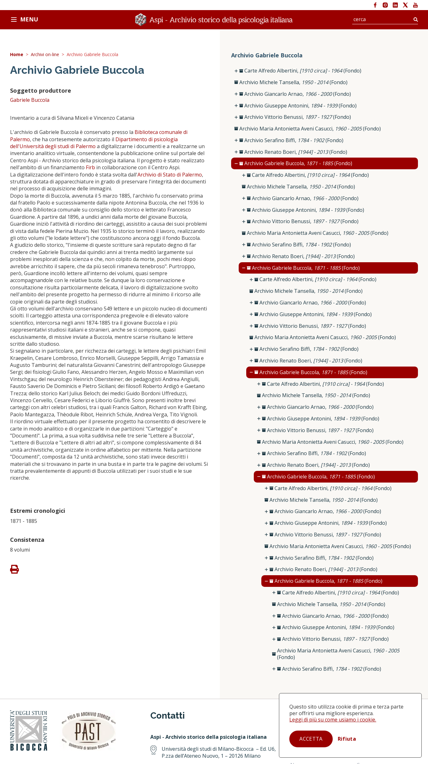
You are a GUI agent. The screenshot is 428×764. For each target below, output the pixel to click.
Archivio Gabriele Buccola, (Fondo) (298, 163)
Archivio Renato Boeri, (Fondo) (295, 152)
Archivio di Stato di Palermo (169, 174)
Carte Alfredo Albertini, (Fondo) (302, 70)
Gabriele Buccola (29, 100)
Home (16, 54)
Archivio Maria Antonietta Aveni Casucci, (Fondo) (310, 128)
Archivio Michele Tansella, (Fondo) (293, 82)
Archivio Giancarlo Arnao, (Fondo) (297, 94)
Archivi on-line (45, 54)
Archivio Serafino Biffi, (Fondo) (293, 140)
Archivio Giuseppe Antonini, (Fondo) (300, 105)
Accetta (310, 738)
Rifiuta (347, 738)
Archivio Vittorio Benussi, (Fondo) (297, 117)
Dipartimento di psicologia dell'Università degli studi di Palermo (94, 143)
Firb (90, 167)
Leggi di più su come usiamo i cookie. (332, 719)
